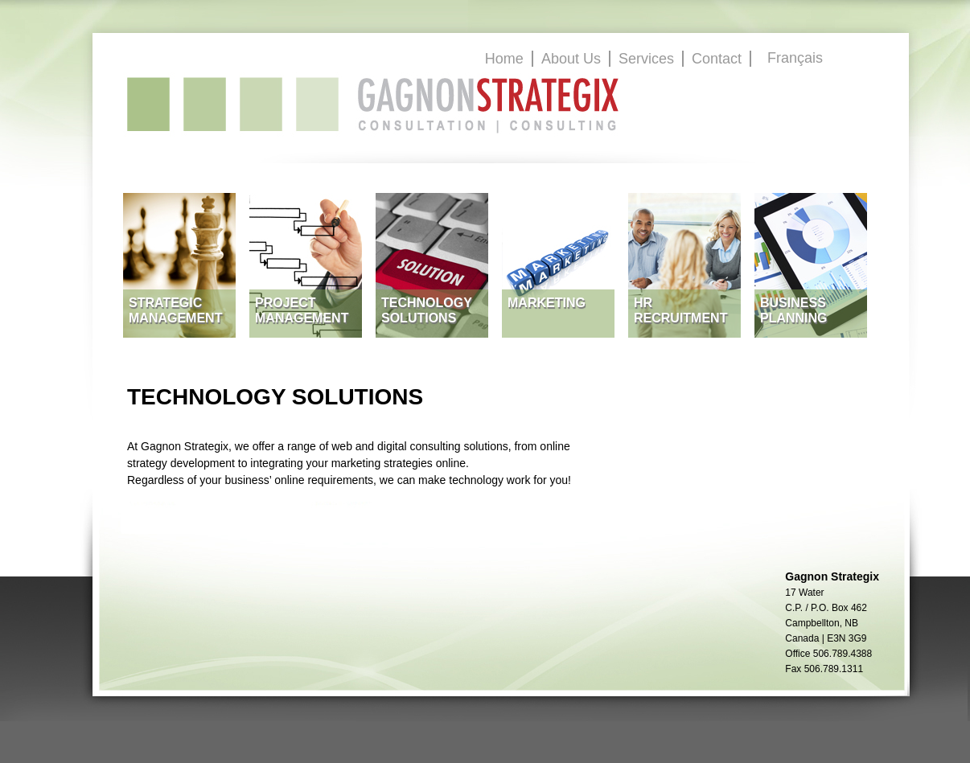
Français (795, 58)
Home (504, 59)
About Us (571, 59)
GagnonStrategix (373, 104)
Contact (717, 59)
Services (646, 59)
